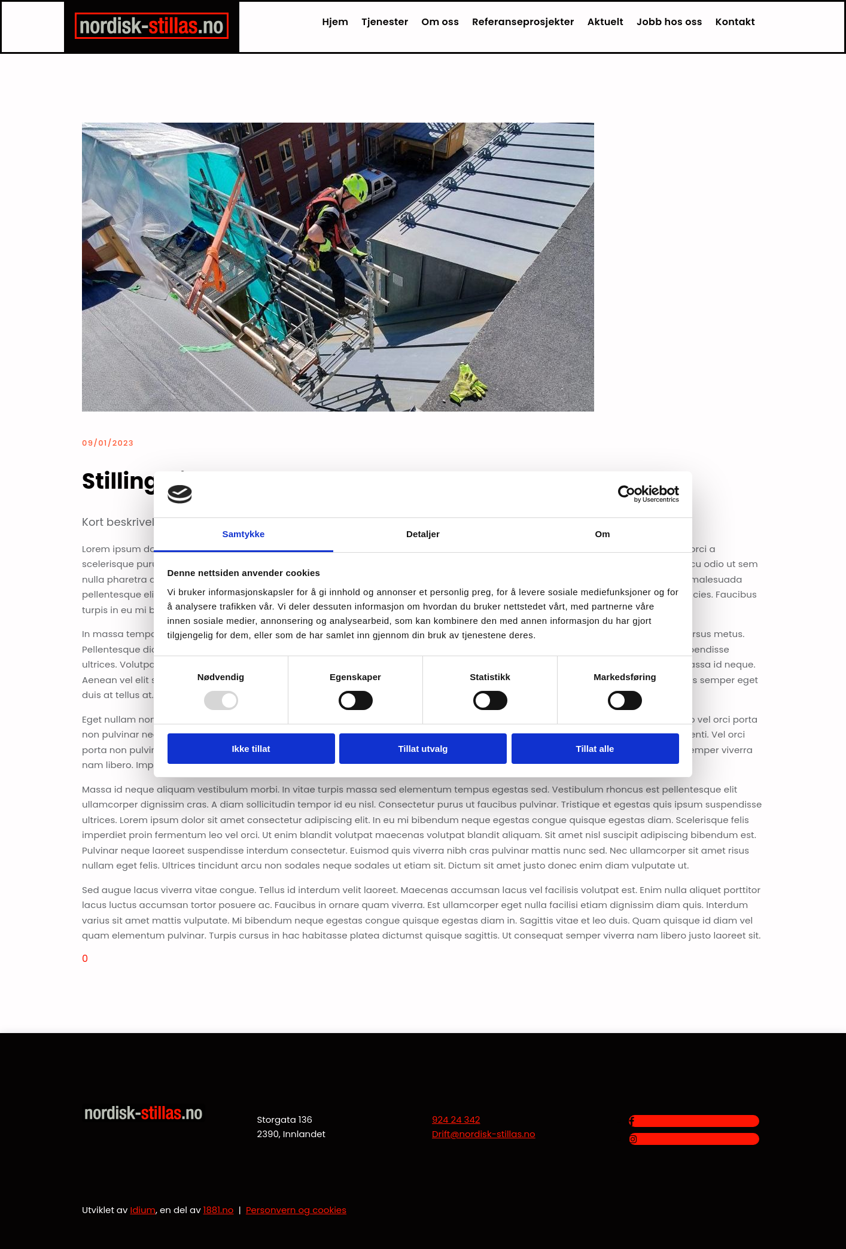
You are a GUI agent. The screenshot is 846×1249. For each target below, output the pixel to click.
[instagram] (633, 1139)
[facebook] (631, 1121)
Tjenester (384, 22)
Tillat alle (595, 749)
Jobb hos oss (669, 22)
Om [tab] (602, 534)
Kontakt (735, 22)
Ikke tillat (251, 749)
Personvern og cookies (296, 1210)
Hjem (335, 22)
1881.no (218, 1210)
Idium (143, 1210)
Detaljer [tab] (423, 534)
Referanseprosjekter (523, 22)
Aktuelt (605, 22)
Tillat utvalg (423, 749)
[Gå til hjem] (152, 35)
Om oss (440, 22)
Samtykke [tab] (244, 534)
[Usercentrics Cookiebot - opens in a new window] (626, 494)
